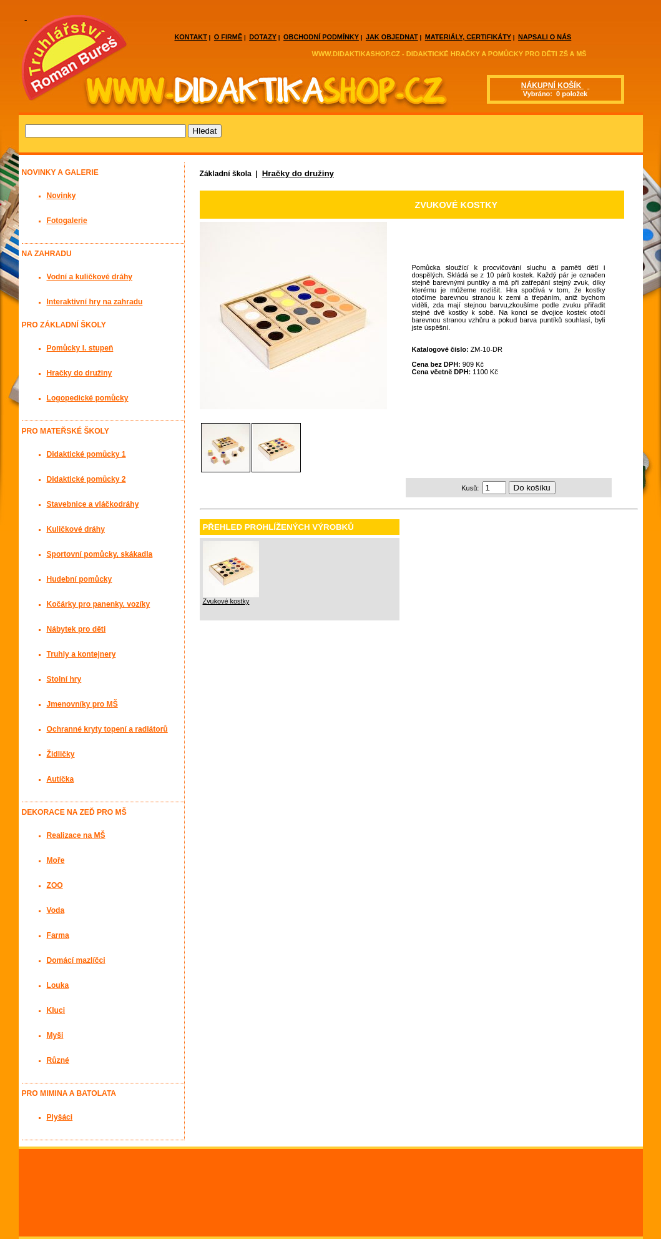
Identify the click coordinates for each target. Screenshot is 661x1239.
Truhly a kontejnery (81, 654)
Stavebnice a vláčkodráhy (93, 504)
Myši (55, 1035)
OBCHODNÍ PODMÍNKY (321, 37)
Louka (58, 985)
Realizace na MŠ (76, 835)
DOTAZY (263, 37)
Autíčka (60, 779)
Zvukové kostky (226, 601)
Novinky (61, 195)
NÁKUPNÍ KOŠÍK (552, 85)
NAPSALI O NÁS (544, 37)
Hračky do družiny (298, 173)
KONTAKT (191, 37)
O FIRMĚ (228, 37)
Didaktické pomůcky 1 (86, 454)
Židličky (61, 754)
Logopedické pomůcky (88, 398)
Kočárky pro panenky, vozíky (98, 604)
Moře (56, 860)
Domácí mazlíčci (76, 960)
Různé (58, 1060)
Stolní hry (64, 679)
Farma (58, 935)
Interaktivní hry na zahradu (95, 301)
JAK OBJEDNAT (392, 37)
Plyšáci (60, 1117)
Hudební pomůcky (79, 579)
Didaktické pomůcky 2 (86, 479)
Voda (56, 910)
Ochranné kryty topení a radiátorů (107, 729)
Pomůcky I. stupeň (80, 348)
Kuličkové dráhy (76, 529)
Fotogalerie (67, 220)
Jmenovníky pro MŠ (82, 704)
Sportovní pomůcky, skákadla (100, 554)
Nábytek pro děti (76, 629)
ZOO (55, 885)
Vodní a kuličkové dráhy (90, 276)
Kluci (56, 1010)
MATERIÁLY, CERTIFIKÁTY (468, 37)
